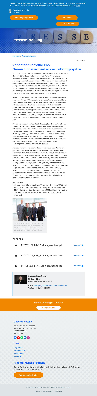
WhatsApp (22, 337)
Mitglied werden (49, 308)
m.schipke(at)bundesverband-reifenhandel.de (50, 286)
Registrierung (18, 351)
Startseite (16, 56)
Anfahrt (16, 357)
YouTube (19, 337)
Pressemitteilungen (29, 56)
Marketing (16, 12)
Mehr (78, 6)
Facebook (16, 337)
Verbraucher (18, 354)
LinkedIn (26, 337)
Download (77, 245)
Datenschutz (47, 391)
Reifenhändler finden (28, 375)
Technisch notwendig (21, 10)
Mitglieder (17, 348)
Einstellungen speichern (24, 18)
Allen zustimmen (67, 24)
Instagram (29, 337)
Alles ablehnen (66, 18)
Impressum (58, 391)
